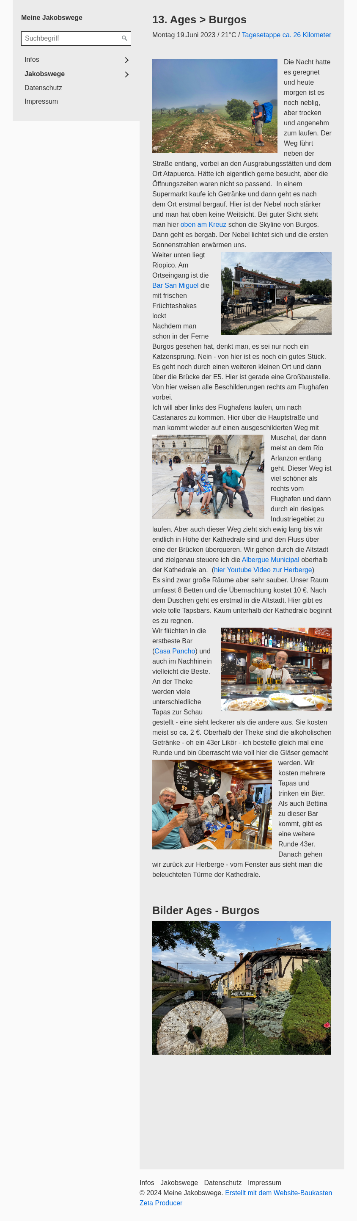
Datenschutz (43, 87)
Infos (32, 59)
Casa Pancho (174, 651)
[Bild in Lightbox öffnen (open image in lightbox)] (241, 988)
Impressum (41, 101)
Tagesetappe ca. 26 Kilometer (287, 35)
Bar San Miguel (175, 285)
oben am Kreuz (204, 224)
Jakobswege (45, 73)
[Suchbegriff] (76, 38)
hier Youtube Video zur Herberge (263, 569)
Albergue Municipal (269, 559)
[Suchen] (125, 38)
